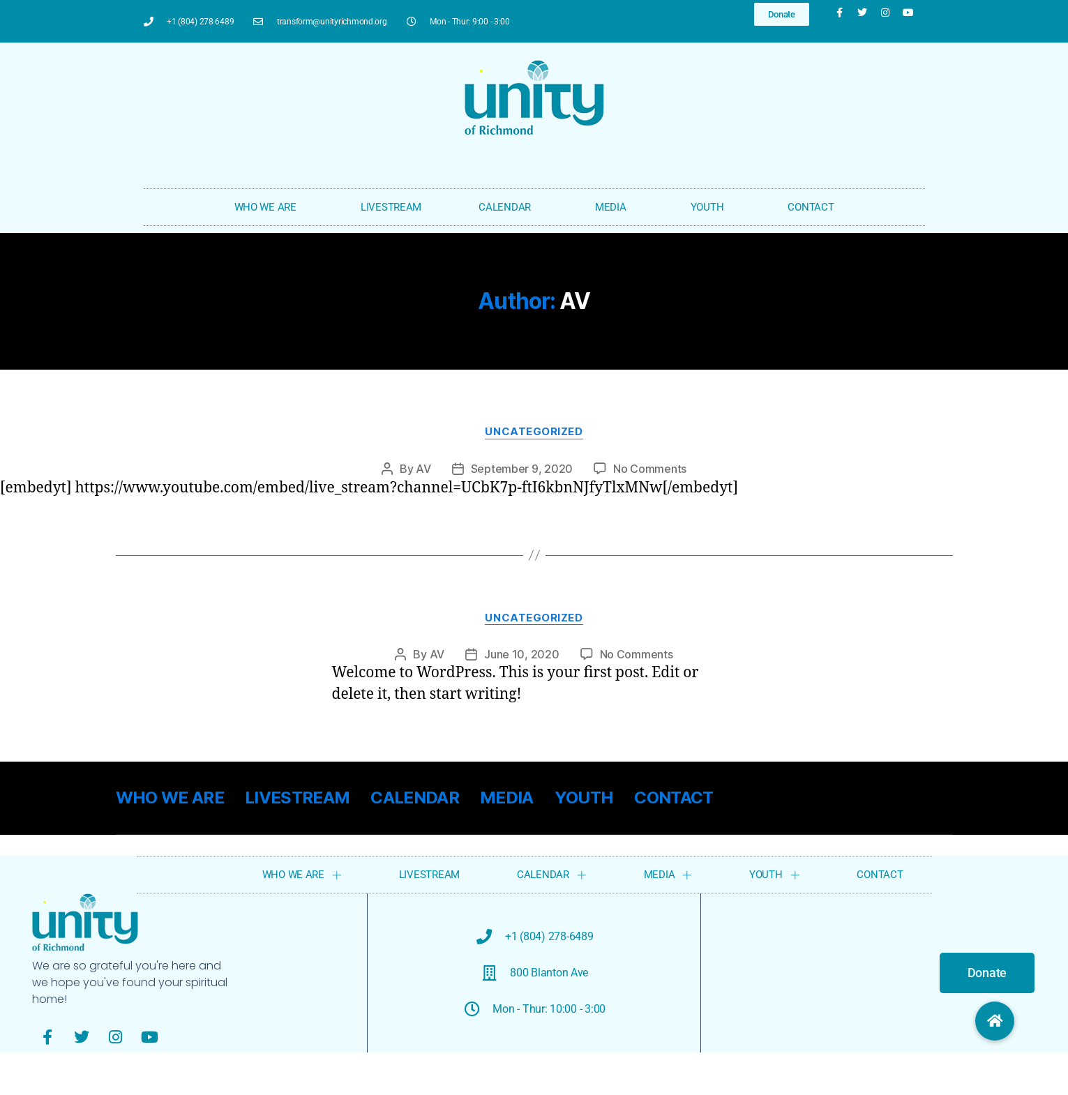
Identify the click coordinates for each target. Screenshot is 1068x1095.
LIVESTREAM (391, 207)
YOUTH (711, 207)
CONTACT (811, 207)
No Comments (649, 469)
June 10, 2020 (521, 654)
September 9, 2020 (522, 469)
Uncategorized (533, 431)
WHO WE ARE (268, 207)
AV (423, 469)
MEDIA (614, 207)
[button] (994, 1021)
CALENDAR (508, 207)
